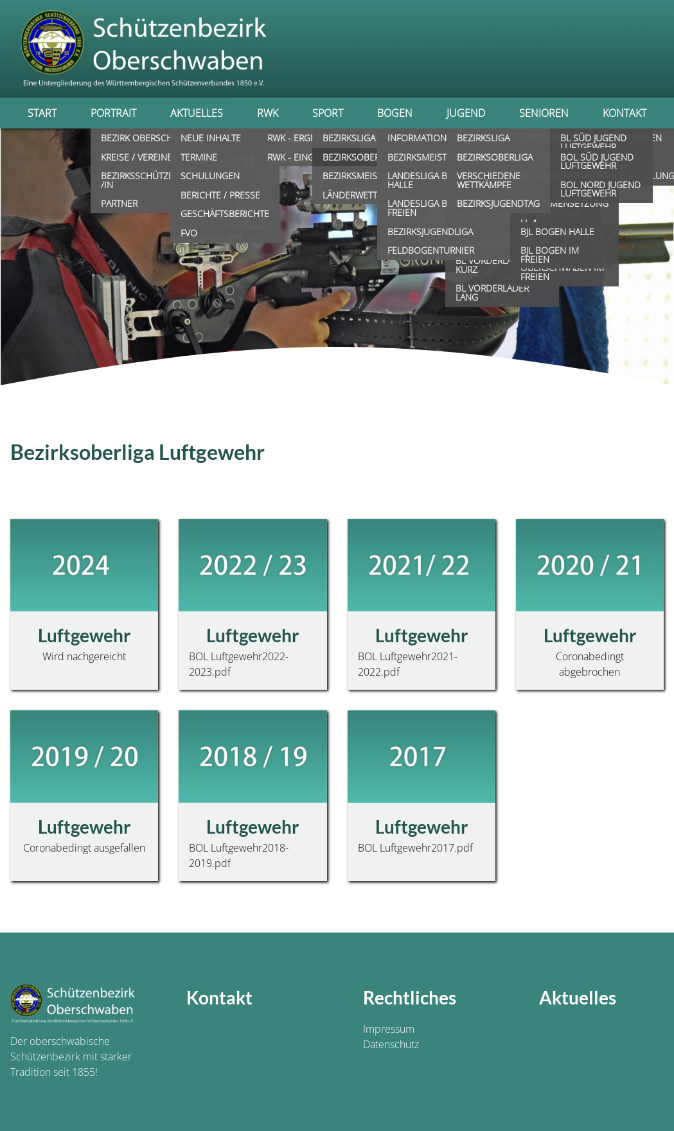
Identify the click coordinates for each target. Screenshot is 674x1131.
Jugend (466, 113)
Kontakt (624, 113)
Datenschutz (391, 1044)
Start (42, 113)
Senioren (544, 113)
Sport (327, 113)
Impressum (388, 1029)
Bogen (394, 113)
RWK (267, 113)
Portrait (113, 113)
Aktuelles (196, 113)
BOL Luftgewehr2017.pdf (415, 848)
